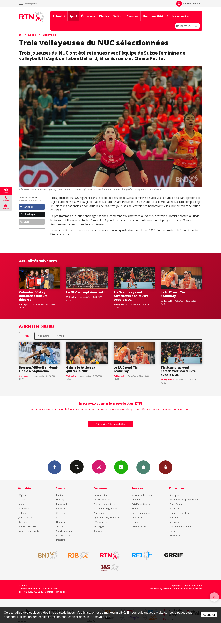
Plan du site (61, 592)
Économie (23, 508)
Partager (26, 206)
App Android (165, 467)
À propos (174, 495)
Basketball (61, 504)
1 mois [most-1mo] (60, 335)
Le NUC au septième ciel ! (85, 292)
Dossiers (22, 522)
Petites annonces (141, 513)
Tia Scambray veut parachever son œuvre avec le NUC (131, 296)
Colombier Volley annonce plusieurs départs (33, 296)
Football (60, 495)
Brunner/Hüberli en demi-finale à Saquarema (38, 369)
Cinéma (136, 499)
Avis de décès (139, 526)
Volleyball (49, 35)
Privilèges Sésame (141, 504)
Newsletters (121, 467)
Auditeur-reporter (188, 4)
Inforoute (137, 517)
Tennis (59, 526)
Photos (104, 16)
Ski (57, 517)
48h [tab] (27, 335)
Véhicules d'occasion (142, 495)
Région (22, 495)
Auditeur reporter (27, 526)
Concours (99, 531)
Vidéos (118, 16)
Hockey (60, 499)
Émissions (88, 16)
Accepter (209, 614)
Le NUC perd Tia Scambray (173, 294)
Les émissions (101, 495)
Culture (22, 513)
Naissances (99, 513)
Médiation (175, 522)
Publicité (174, 508)
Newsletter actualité (28, 531)
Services (132, 16)
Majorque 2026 (153, 16)
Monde (22, 504)
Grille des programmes (106, 508)
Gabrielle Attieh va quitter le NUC (80, 369)
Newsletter (175, 535)
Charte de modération (181, 526)
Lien (24, 221)
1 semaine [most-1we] (43, 335)
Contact (174, 531)
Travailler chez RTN (179, 513)
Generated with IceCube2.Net (187, 588)
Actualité (58, 16)
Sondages (99, 526)
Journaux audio (26, 517)
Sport (73, 16)
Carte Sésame (177, 504)
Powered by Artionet (160, 588)
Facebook (54, 467)
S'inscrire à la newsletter (110, 424)
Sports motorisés (65, 531)
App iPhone (143, 467)
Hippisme (61, 522)
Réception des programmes (184, 499)
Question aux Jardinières (107, 517)
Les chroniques (102, 499)
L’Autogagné (100, 522)
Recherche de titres (104, 504)
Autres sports (63, 535)
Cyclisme (60, 513)
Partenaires (176, 517)
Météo (135, 508)
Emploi (135, 522)
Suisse (21, 499)
